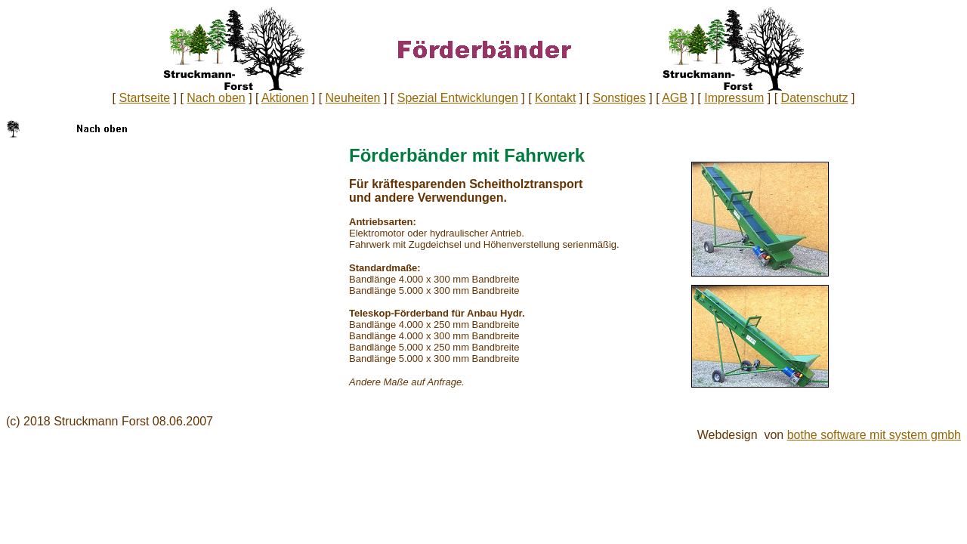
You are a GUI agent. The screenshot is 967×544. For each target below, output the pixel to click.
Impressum (734, 97)
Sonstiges (619, 97)
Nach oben (216, 97)
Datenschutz (814, 97)
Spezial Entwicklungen (457, 97)
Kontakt (555, 97)
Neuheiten (353, 97)
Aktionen (284, 97)
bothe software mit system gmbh (874, 434)
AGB (674, 97)
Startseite (144, 97)
